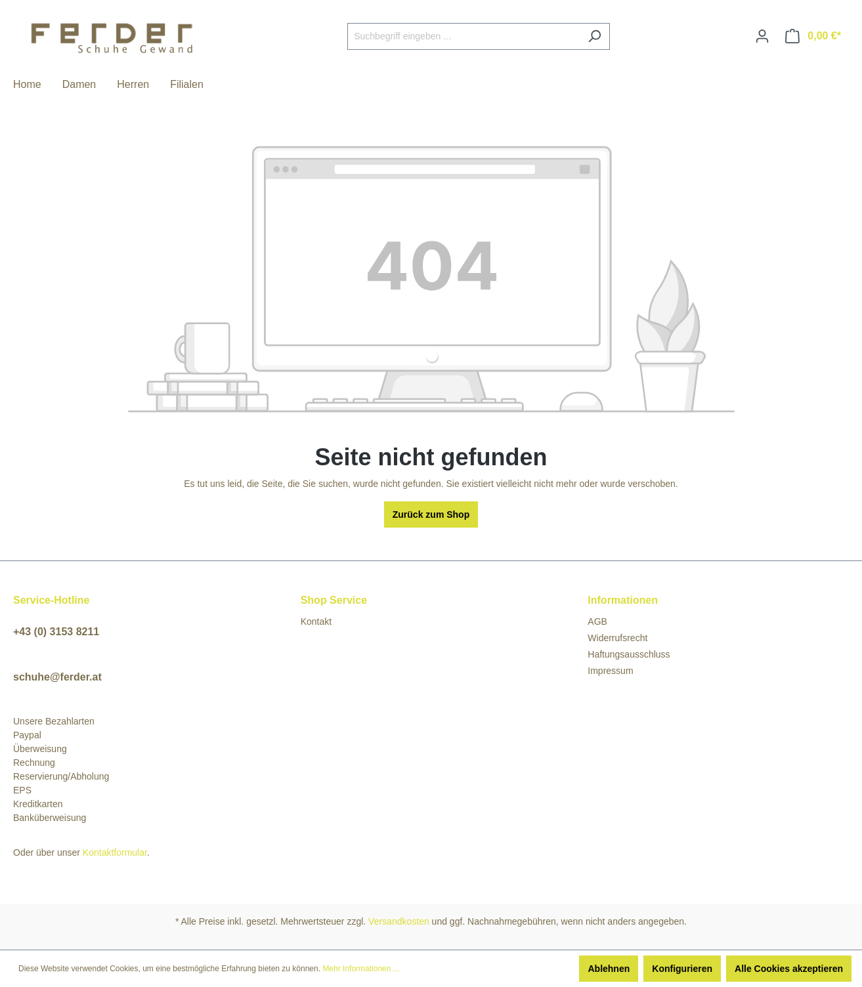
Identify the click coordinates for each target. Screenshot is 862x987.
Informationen (623, 600)
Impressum (610, 670)
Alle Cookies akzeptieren (789, 968)
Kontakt (316, 621)
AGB (597, 621)
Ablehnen (609, 968)
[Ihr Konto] (762, 36)
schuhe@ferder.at (57, 676)
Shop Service (334, 600)
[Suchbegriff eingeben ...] (463, 36)
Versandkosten (398, 921)
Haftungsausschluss (629, 654)
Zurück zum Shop (431, 514)
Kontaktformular (115, 852)
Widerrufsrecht (617, 638)
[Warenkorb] (813, 36)
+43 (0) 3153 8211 (56, 631)
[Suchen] (594, 36)
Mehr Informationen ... (360, 968)
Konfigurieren (682, 968)
